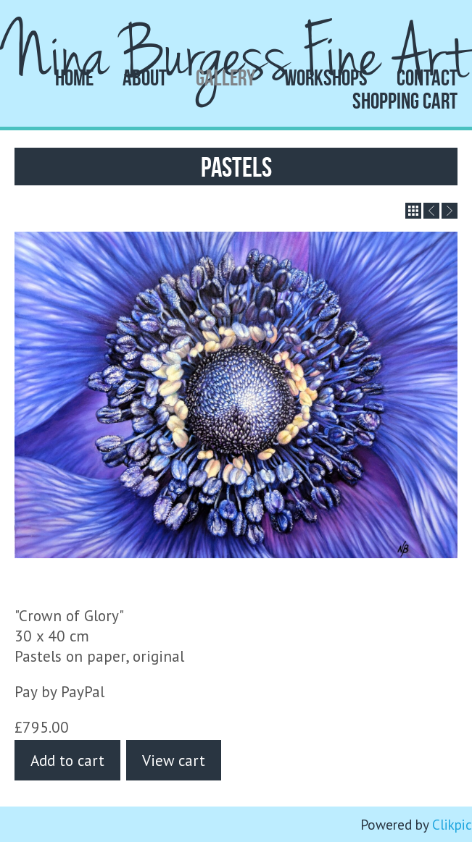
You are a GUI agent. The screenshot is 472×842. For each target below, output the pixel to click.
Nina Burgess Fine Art (236, 56)
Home (74, 77)
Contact (427, 77)
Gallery (225, 77)
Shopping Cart (404, 100)
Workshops (326, 77)
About (145, 77)
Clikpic (452, 824)
